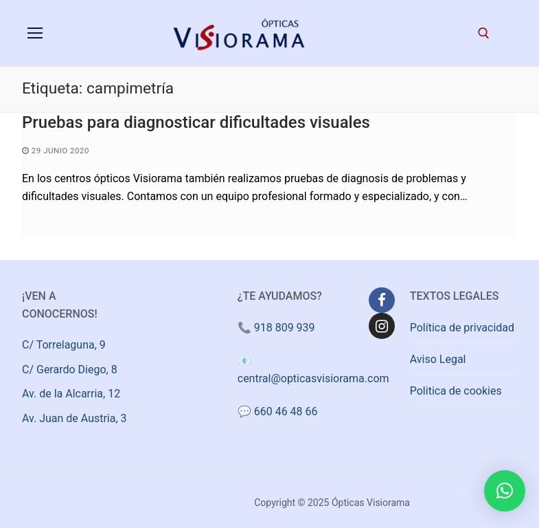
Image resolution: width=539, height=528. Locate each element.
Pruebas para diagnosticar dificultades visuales (196, 122)
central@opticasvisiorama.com (313, 378)
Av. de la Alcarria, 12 (71, 393)
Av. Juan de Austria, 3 (74, 418)
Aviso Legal (438, 359)
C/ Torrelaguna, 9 (64, 344)
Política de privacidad (462, 327)
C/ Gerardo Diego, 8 (69, 369)
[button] (504, 491)
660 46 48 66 (286, 411)
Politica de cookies (456, 390)
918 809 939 (284, 327)
